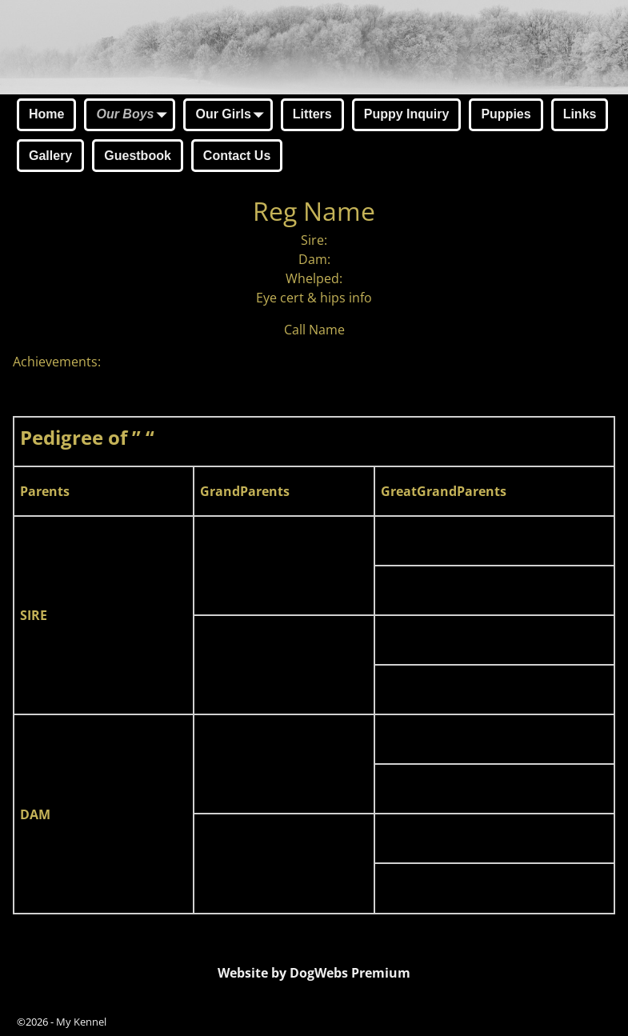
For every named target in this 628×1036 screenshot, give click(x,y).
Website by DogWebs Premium (314, 973)
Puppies (505, 114)
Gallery (50, 155)
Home (46, 114)
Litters (312, 114)
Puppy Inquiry (407, 114)
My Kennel (81, 1021)
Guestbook (137, 155)
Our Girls (232, 116)
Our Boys (134, 116)
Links (580, 114)
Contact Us (236, 155)
